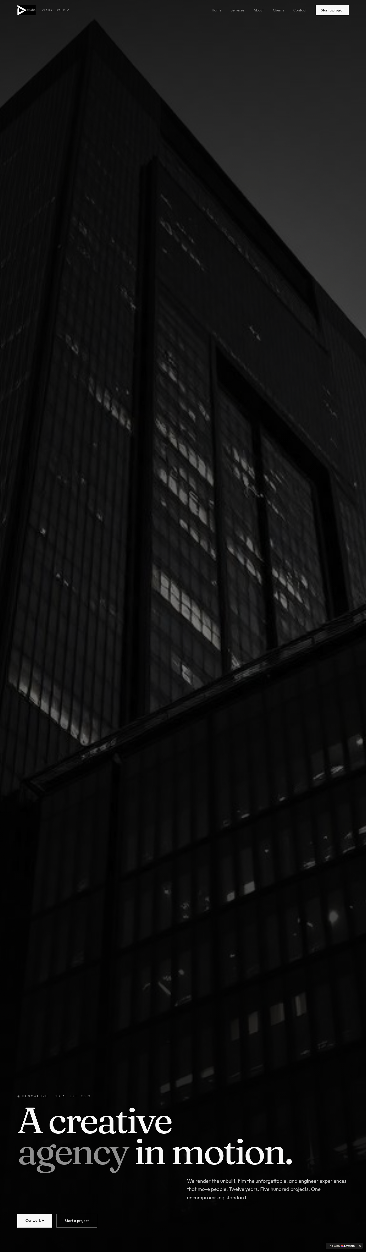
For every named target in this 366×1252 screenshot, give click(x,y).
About (259, 10)
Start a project (332, 10)
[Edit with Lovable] (341, 1246)
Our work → (34, 1220)
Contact (300, 10)
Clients (278, 10)
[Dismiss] (360, 1246)
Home (217, 10)
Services (238, 10)
